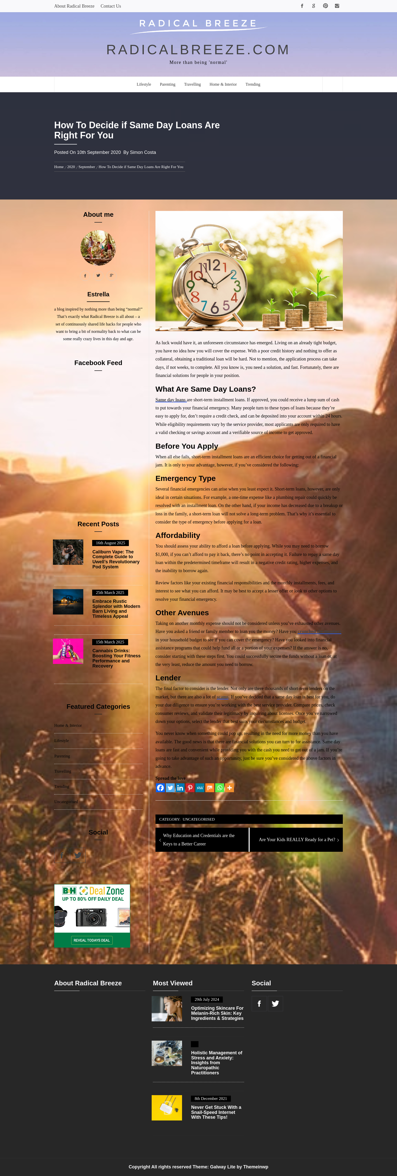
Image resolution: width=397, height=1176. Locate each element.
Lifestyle (144, 84)
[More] (229, 787)
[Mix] (209, 787)
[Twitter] (170, 787)
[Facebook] (160, 787)
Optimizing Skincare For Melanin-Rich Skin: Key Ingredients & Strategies (217, 1013)
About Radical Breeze (74, 6)
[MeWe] (199, 787)
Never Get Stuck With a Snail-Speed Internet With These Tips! (216, 1112)
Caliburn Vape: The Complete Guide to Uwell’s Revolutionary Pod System (116, 559)
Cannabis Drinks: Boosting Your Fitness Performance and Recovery (116, 658)
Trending (253, 84)
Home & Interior (223, 84)
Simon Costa (143, 152)
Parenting (167, 84)
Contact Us (111, 6)
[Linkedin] (180, 787)
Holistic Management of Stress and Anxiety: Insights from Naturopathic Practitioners (216, 1063)
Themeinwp (255, 1166)
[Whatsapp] (219, 787)
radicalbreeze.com (198, 49)
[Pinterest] (190, 787)
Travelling (192, 84)
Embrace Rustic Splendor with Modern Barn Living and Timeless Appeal (116, 609)
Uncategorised (199, 819)
